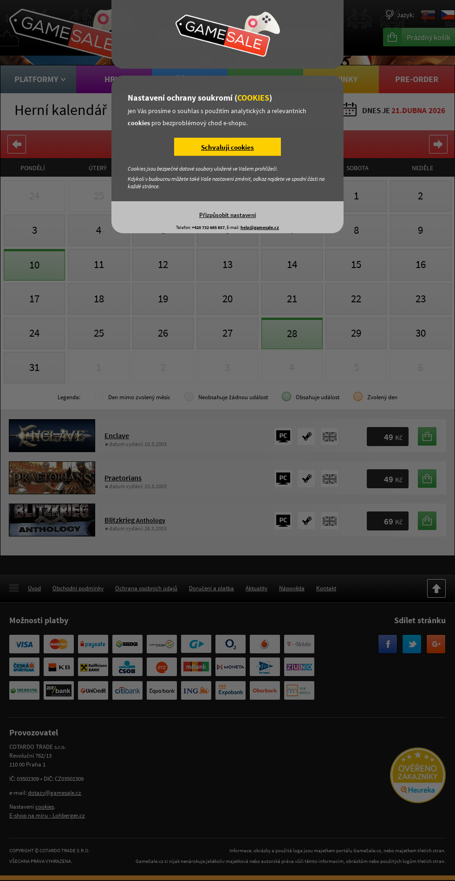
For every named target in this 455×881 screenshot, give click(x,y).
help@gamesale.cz (259, 227)
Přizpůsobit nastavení (227, 214)
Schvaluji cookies (227, 147)
